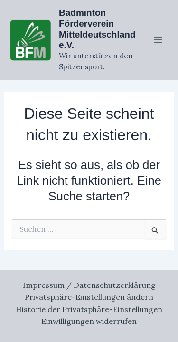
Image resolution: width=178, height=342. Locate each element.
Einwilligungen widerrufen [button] (89, 321)
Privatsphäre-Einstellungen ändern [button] (89, 297)
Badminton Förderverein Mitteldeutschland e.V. (97, 29)
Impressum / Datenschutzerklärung (89, 285)
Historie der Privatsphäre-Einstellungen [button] (89, 309)
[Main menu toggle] (158, 39)
